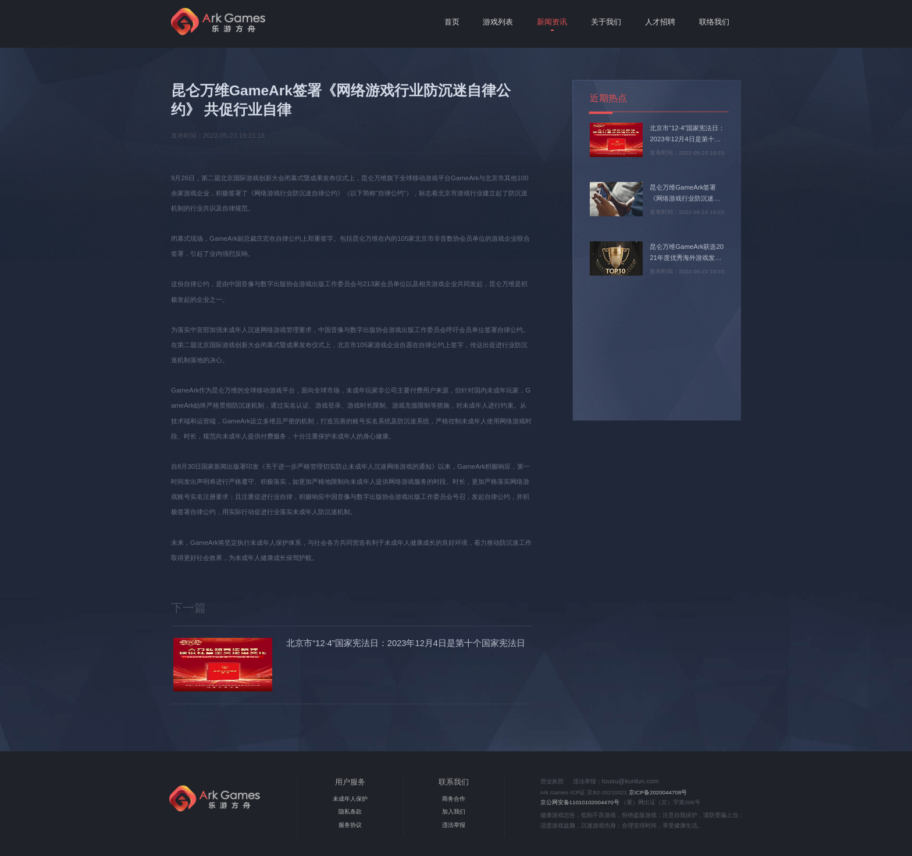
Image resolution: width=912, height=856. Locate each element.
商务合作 (453, 799)
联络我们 (714, 21)
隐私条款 (350, 811)
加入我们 (453, 811)
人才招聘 (660, 21)
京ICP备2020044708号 (658, 792)
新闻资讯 (552, 21)
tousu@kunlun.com (630, 780)
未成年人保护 (350, 799)
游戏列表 (498, 21)
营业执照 (552, 781)
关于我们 (606, 21)
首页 (451, 21)
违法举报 (453, 825)
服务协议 (350, 825)
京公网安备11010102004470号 (579, 802)
